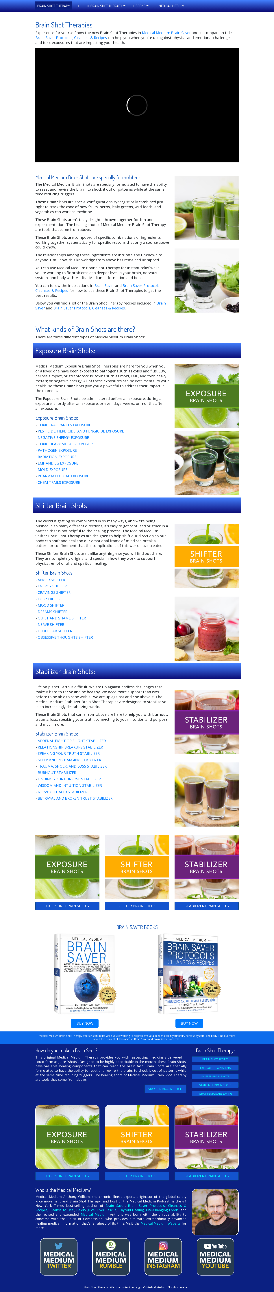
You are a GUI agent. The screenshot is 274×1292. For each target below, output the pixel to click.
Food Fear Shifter (55, 630)
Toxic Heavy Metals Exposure (66, 443)
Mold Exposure (52, 469)
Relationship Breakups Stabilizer (70, 747)
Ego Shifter (49, 598)
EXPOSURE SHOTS (67, 905)
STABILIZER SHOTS (207, 905)
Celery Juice (85, 1210)
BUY (84, 1023)
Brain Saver (104, 285)
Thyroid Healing (131, 1210)
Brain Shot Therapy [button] (105, 5)
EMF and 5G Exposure (58, 463)
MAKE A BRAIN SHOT (165, 1088)
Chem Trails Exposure (59, 482)
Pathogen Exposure (57, 450)
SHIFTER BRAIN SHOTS (215, 1076)
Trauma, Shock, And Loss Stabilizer (72, 766)
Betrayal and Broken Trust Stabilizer (75, 798)
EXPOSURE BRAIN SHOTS (215, 1068)
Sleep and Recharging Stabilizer (69, 759)
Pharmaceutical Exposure (63, 476)
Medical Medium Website (161, 1223)
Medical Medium (171, 5)
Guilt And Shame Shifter (62, 618)
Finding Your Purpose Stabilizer (69, 779)
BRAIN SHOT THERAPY (53, 5)
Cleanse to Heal (61, 1210)
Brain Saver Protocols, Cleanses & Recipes (71, 37)
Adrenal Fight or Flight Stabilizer (72, 740)
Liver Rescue (106, 1210)
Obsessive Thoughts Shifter (65, 637)
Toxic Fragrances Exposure (64, 424)
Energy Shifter (52, 586)
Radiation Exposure (57, 456)
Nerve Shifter (51, 624)
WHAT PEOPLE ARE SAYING (215, 1093)
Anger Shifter (51, 579)
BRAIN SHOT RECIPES (215, 1059)
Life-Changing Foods (162, 1210)
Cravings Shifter (54, 592)
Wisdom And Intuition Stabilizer (70, 785)
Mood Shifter (51, 605)
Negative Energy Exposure (63, 437)
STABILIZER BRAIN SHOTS (215, 1085)
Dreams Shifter (52, 611)
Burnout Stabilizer (57, 772)
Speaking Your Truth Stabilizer (69, 753)
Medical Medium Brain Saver (166, 32)
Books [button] (139, 5)
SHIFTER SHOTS (137, 905)
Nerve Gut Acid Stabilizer (62, 791)
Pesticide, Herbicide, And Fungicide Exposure (81, 431)
